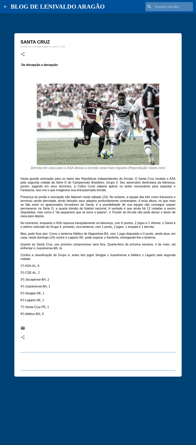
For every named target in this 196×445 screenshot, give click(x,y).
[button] (22, 54)
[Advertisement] (98, 409)
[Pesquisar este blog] (173, 6)
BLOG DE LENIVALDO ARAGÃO (58, 6)
